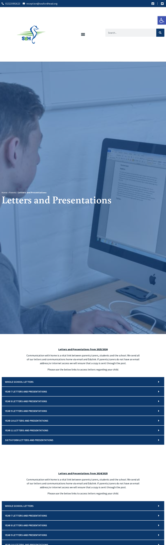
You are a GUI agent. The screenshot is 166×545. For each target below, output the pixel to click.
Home (4, 192)
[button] (83, 34)
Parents (12, 192)
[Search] (160, 33)
